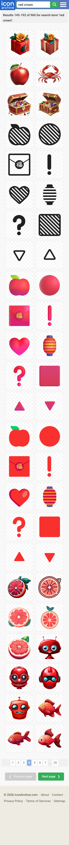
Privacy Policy (13, 801)
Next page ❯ (51, 776)
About (45, 795)
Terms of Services (38, 801)
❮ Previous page (20, 776)
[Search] (54, 4)
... (50, 763)
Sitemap (59, 801)
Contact (57, 795)
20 (55, 762)
